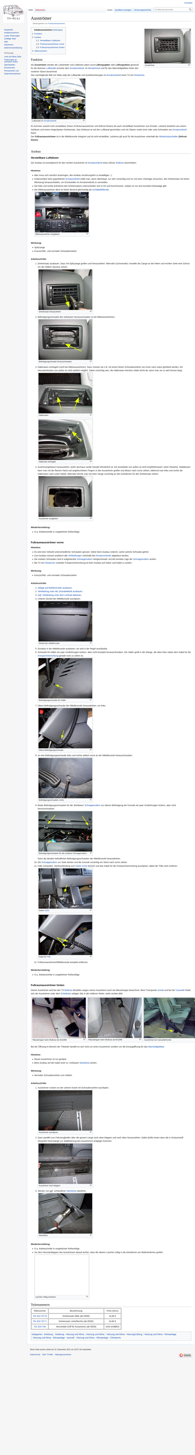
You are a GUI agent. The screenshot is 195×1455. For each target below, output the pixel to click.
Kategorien (37, 1334)
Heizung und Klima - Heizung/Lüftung (124, 1334)
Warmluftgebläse (156, 1046)
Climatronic (139, 75)
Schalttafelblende (100, 189)
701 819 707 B (40, 1316)
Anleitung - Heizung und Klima (69, 1334)
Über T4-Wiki (47, 1354)
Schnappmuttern (85, 559)
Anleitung (48, 1334)
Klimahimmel (94, 68)
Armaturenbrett (77, 68)
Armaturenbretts (103, 555)
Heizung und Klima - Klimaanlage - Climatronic (98, 1337)
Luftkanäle (51, 68)
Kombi (161, 990)
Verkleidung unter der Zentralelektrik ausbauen (60, 591)
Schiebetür (66, 993)
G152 (47, 910)
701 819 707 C (40, 1321)
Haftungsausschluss (63, 1354)
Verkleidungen (75, 555)
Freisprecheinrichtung (48, 655)
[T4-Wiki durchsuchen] (173, 9)
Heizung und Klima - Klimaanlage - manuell (53, 1337)
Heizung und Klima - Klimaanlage (160, 1334)
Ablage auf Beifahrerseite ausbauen (55, 588)
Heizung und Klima (95, 1334)
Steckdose (84, 1063)
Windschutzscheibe (168, 136)
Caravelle (180, 990)
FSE (49, 957)
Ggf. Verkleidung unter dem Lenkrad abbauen (59, 595)
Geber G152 (81, 866)
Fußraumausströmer (56, 23)
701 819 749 (40, 1326)
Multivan (120, 163)
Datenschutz (35, 1354)
